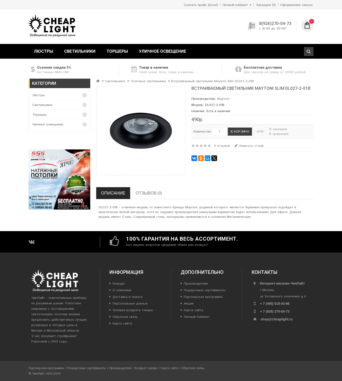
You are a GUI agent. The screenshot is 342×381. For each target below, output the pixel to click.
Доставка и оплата (127, 297)
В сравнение (279, 134)
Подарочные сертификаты (205, 290)
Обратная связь (125, 316)
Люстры (43, 51)
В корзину (240, 131)
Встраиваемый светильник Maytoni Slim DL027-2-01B (212, 81)
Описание (113, 193)
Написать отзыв (249, 145)
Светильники (79, 51)
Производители (196, 283)
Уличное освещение (162, 51)
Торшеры (117, 51)
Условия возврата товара (133, 310)
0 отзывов (222, 145)
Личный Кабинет (197, 316)
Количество (202, 131)
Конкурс (119, 283)
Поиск (309, 51)
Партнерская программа (203, 297)
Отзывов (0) (149, 193)
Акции (189, 303)
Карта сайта (122, 323)
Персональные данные (130, 303)
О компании (122, 290)
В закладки (278, 129)
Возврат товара (146, 368)
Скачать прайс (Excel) (201, 5)
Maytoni (223, 98)
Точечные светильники (148, 81)
